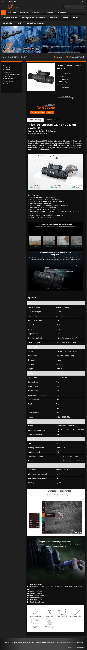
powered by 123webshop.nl (75, 647)
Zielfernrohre (61, 12)
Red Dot (50, 12)
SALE (19, 23)
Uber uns (7, 67)
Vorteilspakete (8, 23)
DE (82, 2)
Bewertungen (8, 81)
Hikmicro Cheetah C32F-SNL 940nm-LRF (14, 57)
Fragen (6, 83)
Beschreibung (35, 120)
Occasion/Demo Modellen (34, 23)
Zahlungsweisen (9, 79)
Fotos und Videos (52, 120)
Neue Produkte (12, 1)
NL (85, 2)
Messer (75, 18)
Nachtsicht (12, 12)
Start (2, 1)
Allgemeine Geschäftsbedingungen (11, 73)
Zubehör (65, 18)
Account (59, 57)
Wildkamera (54, 18)
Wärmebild (24, 12)
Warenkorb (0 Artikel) (76, 57)
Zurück (50, 112)
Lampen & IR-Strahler (10, 18)
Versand (7, 76)
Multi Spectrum (37, 12)
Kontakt (7, 70)
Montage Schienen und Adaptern (34, 18)
